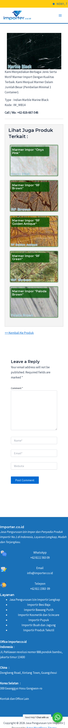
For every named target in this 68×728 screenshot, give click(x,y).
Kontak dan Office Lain (14, 699)
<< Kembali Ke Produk (19, 333)
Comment (17, 388)
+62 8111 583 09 (40, 558)
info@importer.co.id (40, 573)
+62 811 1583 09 (40, 589)
